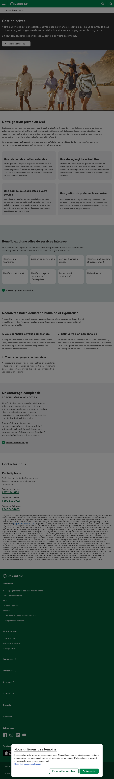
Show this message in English (27, 764)
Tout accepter (89, 771)
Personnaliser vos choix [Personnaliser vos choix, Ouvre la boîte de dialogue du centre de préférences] (63, 771)
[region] (57, 760)
